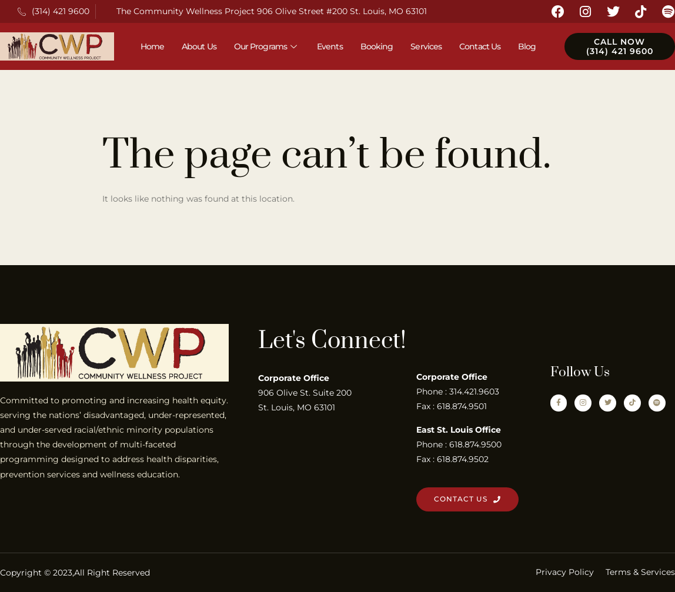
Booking (376, 46)
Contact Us (479, 46)
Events (330, 46)
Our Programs (266, 46)
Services (426, 46)
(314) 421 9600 (53, 11)
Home (152, 46)
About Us (199, 46)
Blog (527, 46)
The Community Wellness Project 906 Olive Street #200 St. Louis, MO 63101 (271, 11)
